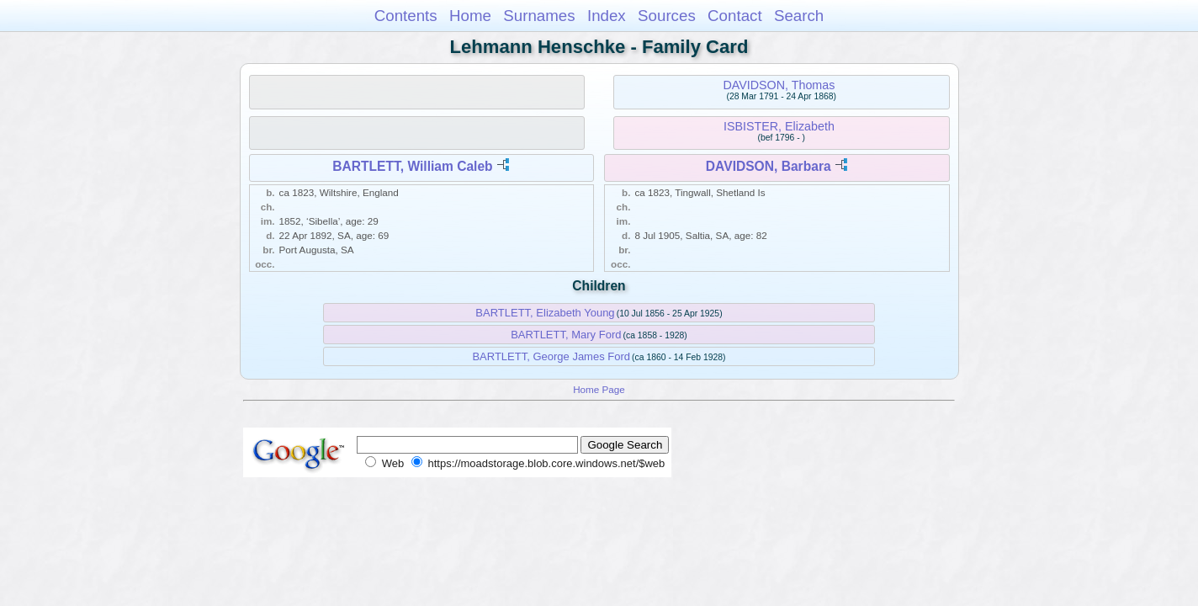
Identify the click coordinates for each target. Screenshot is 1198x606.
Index (606, 15)
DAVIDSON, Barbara (768, 166)
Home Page (599, 389)
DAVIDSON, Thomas (779, 85)
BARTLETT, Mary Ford (566, 334)
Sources (667, 15)
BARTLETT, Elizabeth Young (544, 312)
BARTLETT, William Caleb (412, 166)
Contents (405, 15)
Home (470, 15)
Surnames (539, 15)
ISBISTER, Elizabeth (779, 126)
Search (799, 15)
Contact (735, 15)
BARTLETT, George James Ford (551, 356)
